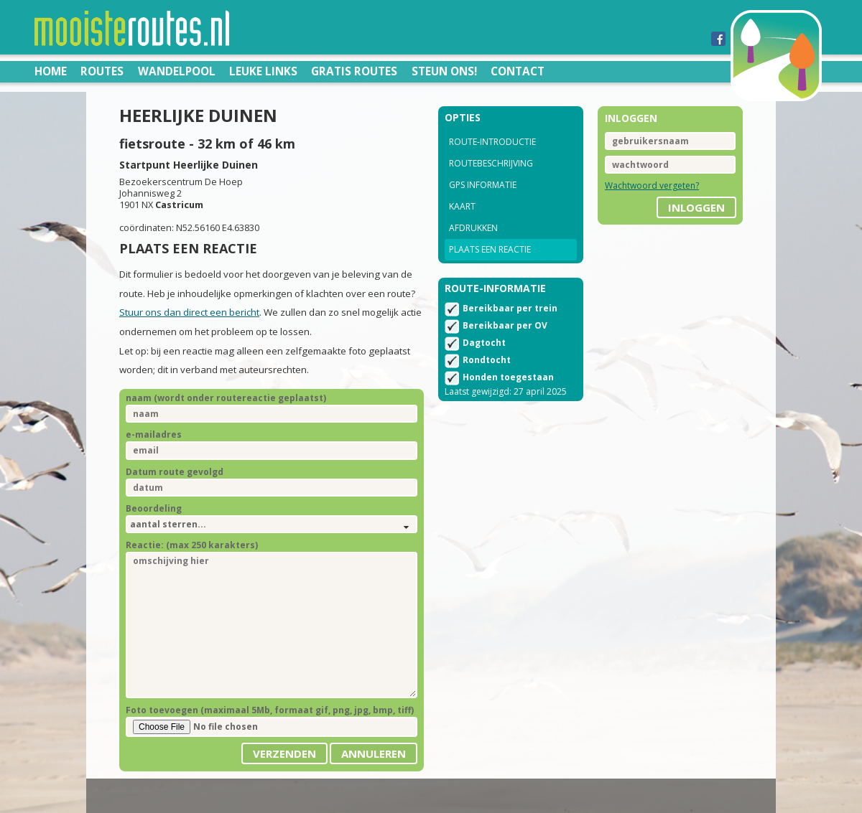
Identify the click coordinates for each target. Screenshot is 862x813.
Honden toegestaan (508, 377)
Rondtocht (487, 360)
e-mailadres (154, 434)
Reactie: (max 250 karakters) (192, 545)
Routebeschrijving (491, 163)
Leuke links (263, 71)
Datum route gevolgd (174, 472)
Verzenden (284, 753)
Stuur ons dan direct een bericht (189, 312)
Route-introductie (492, 142)
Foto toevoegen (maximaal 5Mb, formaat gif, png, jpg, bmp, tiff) (270, 710)
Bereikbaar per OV (505, 325)
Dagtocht (484, 343)
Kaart (462, 206)
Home (50, 71)
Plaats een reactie (490, 249)
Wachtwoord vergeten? (652, 185)
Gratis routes (354, 71)
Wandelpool (177, 71)
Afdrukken (473, 228)
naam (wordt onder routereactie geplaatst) (226, 398)
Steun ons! (444, 71)
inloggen (696, 207)
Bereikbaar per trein (510, 308)
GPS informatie (482, 185)
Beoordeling (154, 508)
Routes (102, 71)
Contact (517, 71)
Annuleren (373, 753)
